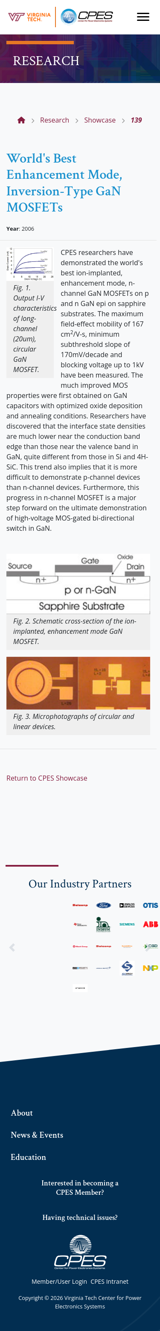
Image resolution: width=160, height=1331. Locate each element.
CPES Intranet (109, 1281)
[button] (12, 947)
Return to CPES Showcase (46, 778)
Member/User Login (59, 1281)
